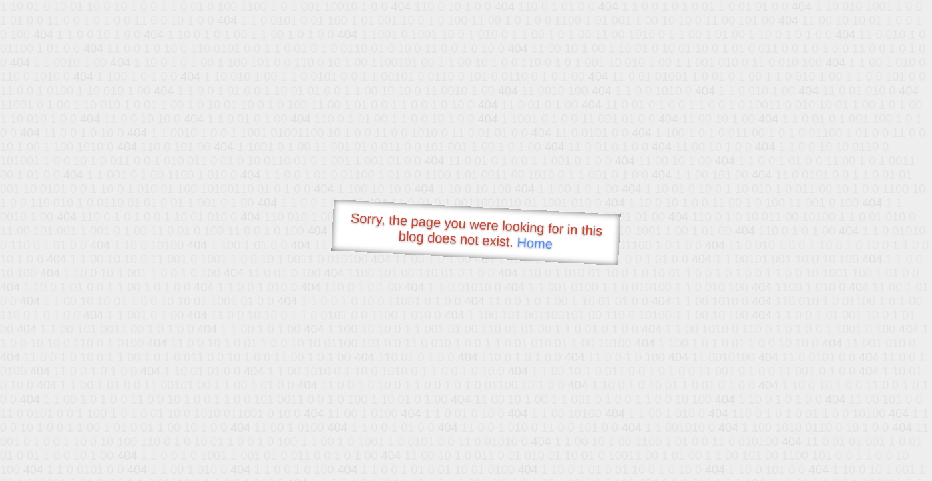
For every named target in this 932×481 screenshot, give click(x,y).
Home (535, 242)
